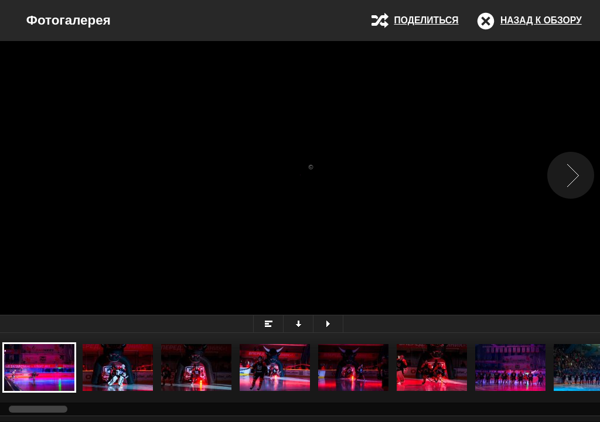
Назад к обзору (541, 20)
